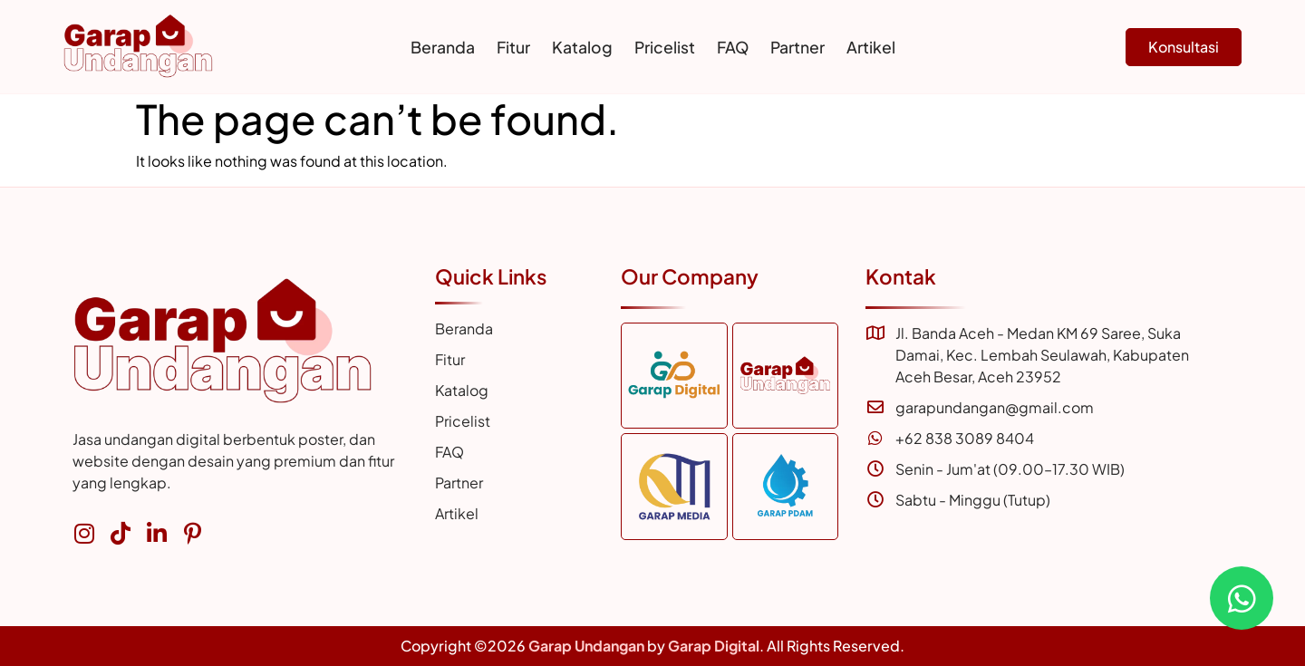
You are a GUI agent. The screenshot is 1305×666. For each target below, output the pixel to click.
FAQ (733, 47)
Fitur (513, 47)
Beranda (443, 47)
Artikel (870, 47)
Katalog (582, 47)
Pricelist (664, 47)
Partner (797, 47)
